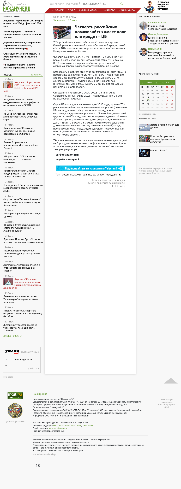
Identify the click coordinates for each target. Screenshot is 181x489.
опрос (100, 174)
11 (167, 94)
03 (162, 91)
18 (167, 97)
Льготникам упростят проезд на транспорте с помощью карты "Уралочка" (20, 328)
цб (94, 174)
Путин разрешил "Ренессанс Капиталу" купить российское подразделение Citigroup (19, 131)
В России (72, 20)
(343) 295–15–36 (61, 426)
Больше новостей (12, 336)
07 (148, 94)
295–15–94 (76, 426)
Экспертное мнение (149, 16)
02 (157, 91)
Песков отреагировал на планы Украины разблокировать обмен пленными (20, 299)
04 (167, 91)
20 (143, 101)
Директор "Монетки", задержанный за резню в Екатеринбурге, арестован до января (22, 283)
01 (153, 91)
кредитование (82, 174)
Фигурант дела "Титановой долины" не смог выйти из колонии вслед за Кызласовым (22, 202)
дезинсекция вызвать (16, 422)
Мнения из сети (147, 119)
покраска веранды (147, 114)
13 (143, 97)
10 (162, 94)
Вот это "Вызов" (158, 150)
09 (157, 94)
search (122, 4)
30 (148, 91)
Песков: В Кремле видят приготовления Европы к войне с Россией (21, 145)
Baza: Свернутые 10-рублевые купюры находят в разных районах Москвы (21, 254)
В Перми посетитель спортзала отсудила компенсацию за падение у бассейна (22, 314)
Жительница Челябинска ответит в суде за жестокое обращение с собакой (21, 268)
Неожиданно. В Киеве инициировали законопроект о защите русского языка (23, 188)
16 (157, 97)
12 (172, 94)
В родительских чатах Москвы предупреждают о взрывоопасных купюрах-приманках (21, 174)
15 (153, 97)
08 (153, 94)
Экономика (59, 20)
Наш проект (40, 394)
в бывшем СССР (88, 10)
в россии (58, 10)
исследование (113, 174)
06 (143, 94)
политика (109, 10)
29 (143, 91)
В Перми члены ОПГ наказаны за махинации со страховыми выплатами (20, 159)
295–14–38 (87, 426)
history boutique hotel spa (44, 454)
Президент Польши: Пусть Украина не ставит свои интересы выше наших (23, 241)
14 (148, 97)
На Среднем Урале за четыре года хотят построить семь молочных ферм (21, 117)
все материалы (36, 75)
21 (148, 101)
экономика (127, 10)
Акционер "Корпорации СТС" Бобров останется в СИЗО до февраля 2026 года (21, 86)
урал (70, 10)
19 (172, 97)
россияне (67, 174)
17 (162, 97)
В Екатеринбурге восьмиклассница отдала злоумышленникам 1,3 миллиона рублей (21, 228)
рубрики (56, 3)
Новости (8, 75)
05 (172, 91)
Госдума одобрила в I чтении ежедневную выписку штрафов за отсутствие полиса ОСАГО (21, 102)
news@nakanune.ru (58, 428)
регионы (73, 3)
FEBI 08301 (8, 377)
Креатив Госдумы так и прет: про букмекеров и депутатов (163, 139)
